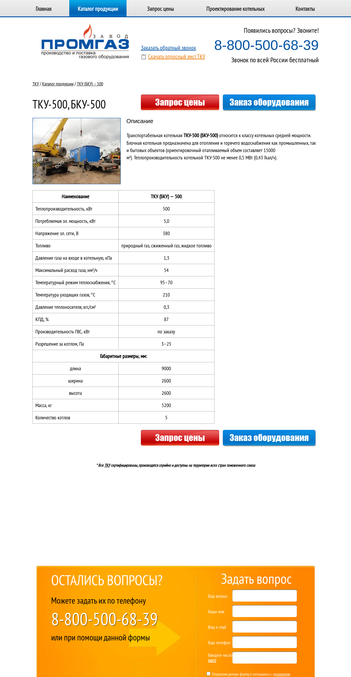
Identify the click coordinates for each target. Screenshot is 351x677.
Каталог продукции (98, 8)
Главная (43, 8)
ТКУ (35, 84)
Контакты (305, 8)
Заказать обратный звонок (168, 47)
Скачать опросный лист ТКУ (176, 56)
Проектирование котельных (235, 8)
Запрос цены (160, 8)
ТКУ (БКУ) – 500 (90, 84)
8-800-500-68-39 (266, 45)
